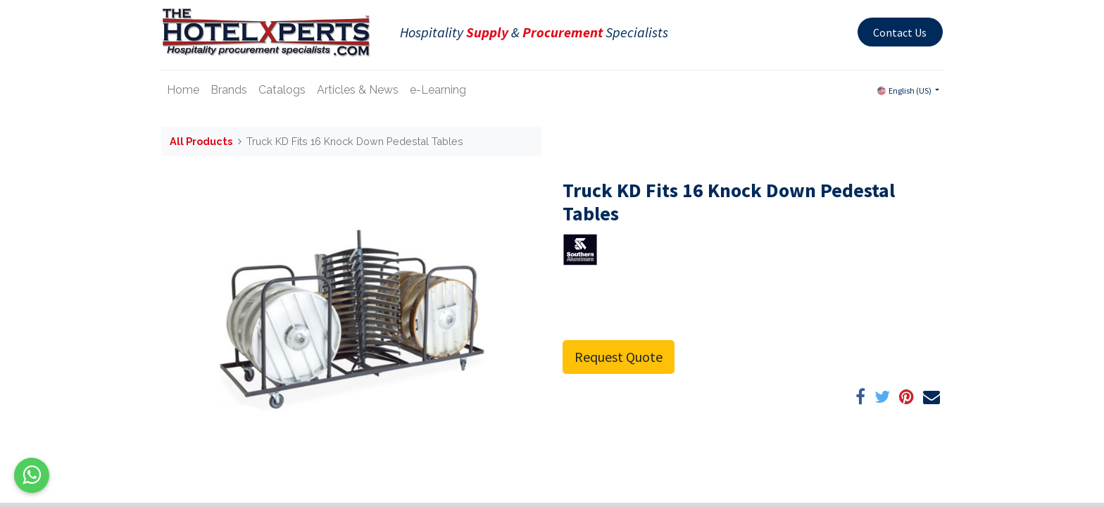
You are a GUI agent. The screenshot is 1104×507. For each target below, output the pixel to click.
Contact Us (900, 32)
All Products (201, 141)
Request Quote (619, 356)
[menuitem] (183, 90)
